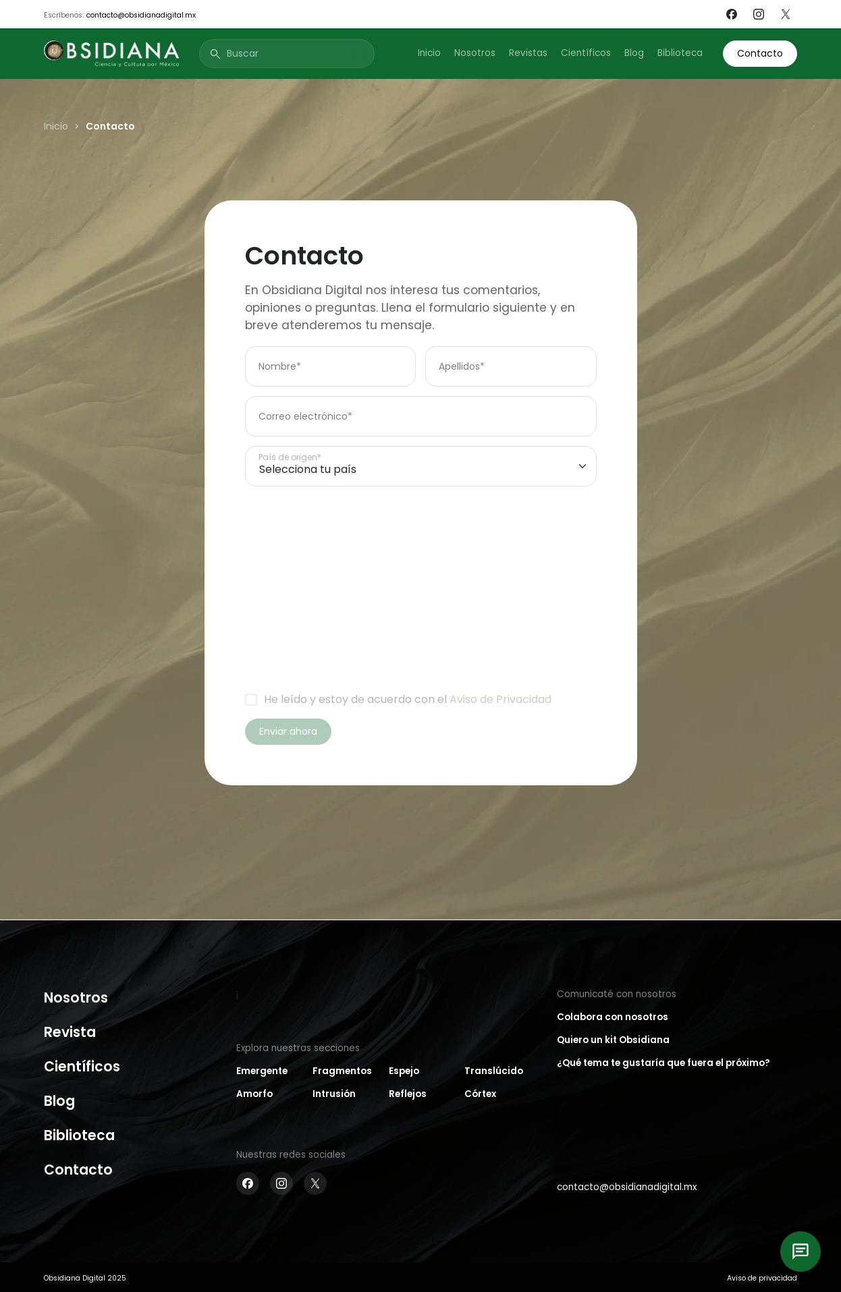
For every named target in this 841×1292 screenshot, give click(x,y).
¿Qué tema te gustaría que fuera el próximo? (663, 1063)
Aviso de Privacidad (500, 699)
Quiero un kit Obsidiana (613, 1040)
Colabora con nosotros (612, 1017)
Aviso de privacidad (762, 1278)
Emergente (262, 1071)
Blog (634, 53)
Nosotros (474, 53)
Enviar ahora (288, 731)
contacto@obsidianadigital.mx (141, 15)
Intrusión (334, 1094)
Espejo (404, 1071)
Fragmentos (342, 1071)
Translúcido (493, 1071)
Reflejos (408, 1094)
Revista (70, 1032)
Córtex (480, 1094)
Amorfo (254, 1094)
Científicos (586, 53)
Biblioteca (680, 53)
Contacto (760, 53)
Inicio (429, 53)
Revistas (528, 53)
